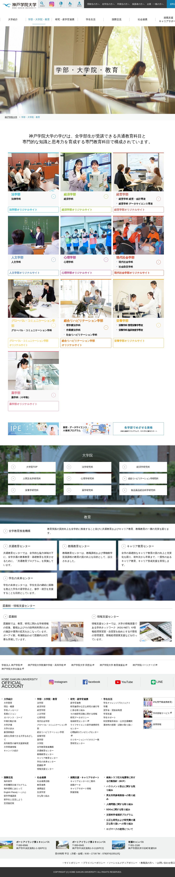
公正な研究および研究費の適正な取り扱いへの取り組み (120, 822)
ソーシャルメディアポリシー (122, 863)
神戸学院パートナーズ (144, 665)
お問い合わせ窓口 (166, 863)
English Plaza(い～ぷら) (15, 792)
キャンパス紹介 (11, 750)
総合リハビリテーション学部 (50, 732)
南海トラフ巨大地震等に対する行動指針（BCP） (120, 779)
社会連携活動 (43, 781)
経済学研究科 (143, 467)
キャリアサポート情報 (80, 788)
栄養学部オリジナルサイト (129, 340)
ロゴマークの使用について (119, 829)
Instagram (51, 4)
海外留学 (8, 781)
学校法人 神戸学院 (11, 665)
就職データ (75, 785)
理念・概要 (9, 706)
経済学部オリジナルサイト (77, 209)
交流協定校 (9, 803)
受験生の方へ (93, 4)
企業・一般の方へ (155, 4)
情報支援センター (45, 769)
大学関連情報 (10, 747)
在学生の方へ (108, 4)
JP (60, 4)
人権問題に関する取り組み (119, 804)
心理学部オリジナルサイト (77, 272)
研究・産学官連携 (79, 699)
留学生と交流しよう (13, 799)
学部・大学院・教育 (47, 699)
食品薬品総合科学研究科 (143, 490)
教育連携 (41, 785)
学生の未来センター (46, 761)
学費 (105, 706)
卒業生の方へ (123, 4)
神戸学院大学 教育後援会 (112, 665)
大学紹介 (8, 699)
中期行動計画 (10, 721)
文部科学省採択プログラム (119, 814)
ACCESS (79, 4)
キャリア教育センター (47, 758)
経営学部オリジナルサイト (129, 209)
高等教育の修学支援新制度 (16, 743)
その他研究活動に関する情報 (83, 714)
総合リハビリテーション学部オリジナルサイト (78, 342)
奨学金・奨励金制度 (112, 710)
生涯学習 (41, 792)
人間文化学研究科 (32, 478)
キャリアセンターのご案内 (82, 781)
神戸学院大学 (11, 117)
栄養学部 (41, 736)
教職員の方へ (147, 863)
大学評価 (8, 725)
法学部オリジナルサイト (23, 209)
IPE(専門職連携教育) (158, 702)
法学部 (40, 703)
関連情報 (74, 792)
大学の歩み (9, 728)
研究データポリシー (79, 717)
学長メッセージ (11, 710)
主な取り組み (43, 796)
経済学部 (41, 706)
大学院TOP (32, 467)
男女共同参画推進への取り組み (120, 797)
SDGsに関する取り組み (118, 809)
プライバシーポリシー (94, 863)
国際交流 (8, 777)
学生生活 (107, 699)
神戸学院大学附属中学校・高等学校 (45, 665)
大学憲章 (8, 703)
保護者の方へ (138, 4)
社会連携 (41, 777)
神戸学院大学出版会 (12, 669)
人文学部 (41, 714)
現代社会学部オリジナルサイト (132, 272)
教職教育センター (45, 754)
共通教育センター (45, 750)
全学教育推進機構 (45, 747)
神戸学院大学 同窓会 (81, 665)
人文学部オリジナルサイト (24, 272)
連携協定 (41, 788)
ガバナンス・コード (13, 717)
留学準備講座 (10, 796)
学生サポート (109, 717)
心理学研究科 (87, 478)
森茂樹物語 (9, 732)
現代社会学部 (43, 721)
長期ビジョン (10, 714)
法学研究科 (87, 467)
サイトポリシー (72, 863)
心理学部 (41, 717)
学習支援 (107, 714)
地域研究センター (78, 721)
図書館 (40, 765)
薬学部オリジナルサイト (23, 404)
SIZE (70, 4)
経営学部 (41, 710)
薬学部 (40, 739)
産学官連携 (75, 703)
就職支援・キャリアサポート (84, 777)
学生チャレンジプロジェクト (116, 703)
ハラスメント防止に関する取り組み (120, 788)
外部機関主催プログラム (15, 785)
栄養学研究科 (31, 490)
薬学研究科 (87, 490)
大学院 (40, 743)
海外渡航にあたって (13, 788)
